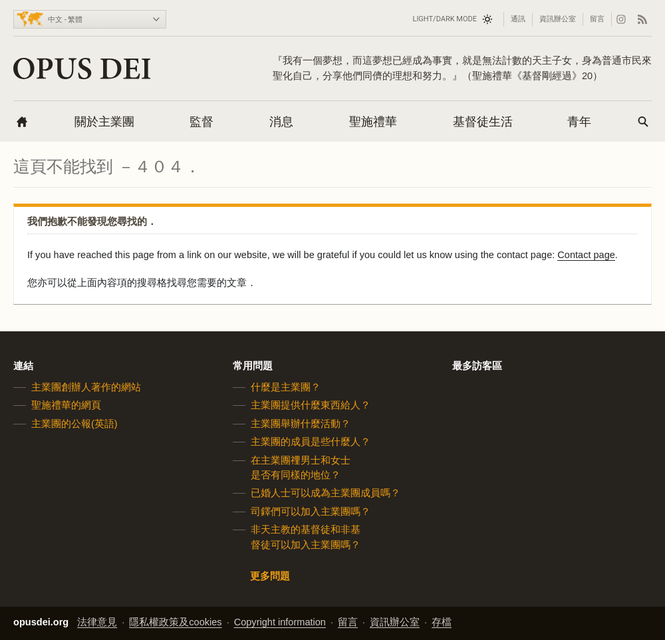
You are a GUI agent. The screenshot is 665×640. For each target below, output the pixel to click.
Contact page (586, 254)
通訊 (518, 19)
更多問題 (270, 576)
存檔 (442, 622)
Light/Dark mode (444, 19)
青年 (579, 121)
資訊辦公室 (557, 19)
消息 (281, 121)
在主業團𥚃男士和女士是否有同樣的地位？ (300, 467)
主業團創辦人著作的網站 (86, 387)
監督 (201, 121)
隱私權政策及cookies (175, 622)
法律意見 (97, 622)
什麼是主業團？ (286, 387)
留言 (597, 19)
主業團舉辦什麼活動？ (300, 423)
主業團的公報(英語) (74, 423)
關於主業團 (104, 121)
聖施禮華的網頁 (66, 405)
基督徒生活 (483, 121)
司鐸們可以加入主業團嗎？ (310, 511)
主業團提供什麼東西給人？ (310, 405)
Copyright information (280, 622)
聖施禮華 (373, 121)
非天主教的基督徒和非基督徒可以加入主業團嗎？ (305, 537)
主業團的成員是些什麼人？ (310, 441)
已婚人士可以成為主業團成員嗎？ (325, 493)
